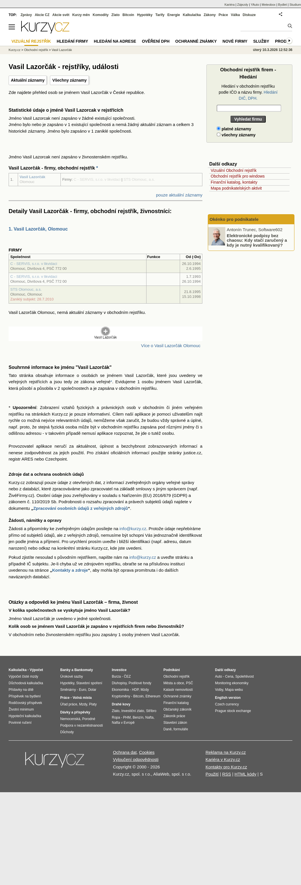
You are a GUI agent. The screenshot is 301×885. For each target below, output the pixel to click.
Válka (235, 15)
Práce (223, 15)
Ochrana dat (125, 752)
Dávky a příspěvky (75, 712)
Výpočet (36, 670)
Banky (65, 670)
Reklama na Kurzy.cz (226, 752)
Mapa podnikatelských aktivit (236, 188)
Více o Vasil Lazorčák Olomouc (170, 345)
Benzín (138, 717)
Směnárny (68, 690)
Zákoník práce (174, 716)
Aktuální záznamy (27, 80)
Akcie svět (60, 15)
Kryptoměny (121, 696)
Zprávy (26, 15)
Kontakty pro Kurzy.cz (226, 766)
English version (228, 698)
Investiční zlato (132, 711)
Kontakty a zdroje (70, 570)
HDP (135, 690)
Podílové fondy (139, 683)
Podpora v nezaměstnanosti (81, 725)
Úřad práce (68, 704)
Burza (116, 676)
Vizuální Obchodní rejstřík (234, 170)
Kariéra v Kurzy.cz (223, 759)
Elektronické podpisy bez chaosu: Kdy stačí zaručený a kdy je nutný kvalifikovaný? (257, 240)
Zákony (210, 15)
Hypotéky (145, 15)
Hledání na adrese (115, 41)
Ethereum (152, 696)
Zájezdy (242, 4)
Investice (119, 670)
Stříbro (151, 711)
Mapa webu (234, 690)
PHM (127, 717)
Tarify (160, 15)
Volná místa (82, 698)
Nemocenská (70, 719)
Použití (212, 774)
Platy (93, 704)
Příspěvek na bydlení (25, 696)
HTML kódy (245, 774)
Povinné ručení (20, 723)
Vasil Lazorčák (32, 177)
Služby (261, 41)
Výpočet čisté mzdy (23, 676)
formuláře (180, 729)
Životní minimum (21, 709)
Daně (167, 729)
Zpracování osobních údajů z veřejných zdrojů (80, 508)
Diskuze (249, 15)
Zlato (116, 15)
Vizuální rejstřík (31, 41)
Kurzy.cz (14, 50)
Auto (218, 676)
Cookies (147, 752)
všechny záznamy (236, 135)
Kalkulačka (192, 15)
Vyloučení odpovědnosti (136, 759)
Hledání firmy (72, 41)
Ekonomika (120, 690)
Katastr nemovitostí (178, 690)
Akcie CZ (42, 15)
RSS (226, 774)
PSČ (189, 683)
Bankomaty (83, 670)
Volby (219, 690)
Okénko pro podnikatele (234, 219)
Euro (82, 690)
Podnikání (171, 670)
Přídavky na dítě (21, 690)
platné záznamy (234, 129)
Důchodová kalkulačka (26, 683)
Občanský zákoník (177, 709)
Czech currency (227, 704)
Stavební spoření (89, 683)
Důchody (67, 732)
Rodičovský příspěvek (25, 703)
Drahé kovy (121, 704)
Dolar (92, 690)
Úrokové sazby (71, 676)
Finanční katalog (176, 703)
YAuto (255, 4)
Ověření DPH (155, 41)
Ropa (116, 717)
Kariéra (229, 4)
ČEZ (127, 676)
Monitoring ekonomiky (232, 683)
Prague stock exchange (233, 711)
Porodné (88, 719)
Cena (229, 676)
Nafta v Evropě (123, 723)
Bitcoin (128, 15)
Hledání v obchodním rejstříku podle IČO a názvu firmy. (248, 92)
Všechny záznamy (69, 80)
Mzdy (83, 704)
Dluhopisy (119, 683)
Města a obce (173, 683)
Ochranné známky (196, 41)
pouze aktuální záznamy (179, 194)
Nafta (149, 717)
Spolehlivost (244, 676)
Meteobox (268, 4)
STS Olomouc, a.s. (26, 289)
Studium (295, 4)
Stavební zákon (175, 723)
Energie (173, 15)
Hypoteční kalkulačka (25, 716)
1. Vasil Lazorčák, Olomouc (38, 229)
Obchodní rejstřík (36, 50)
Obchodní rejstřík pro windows (238, 176)
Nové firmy (234, 41)
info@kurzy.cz (133, 528)
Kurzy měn (81, 15)
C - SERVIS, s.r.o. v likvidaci (33, 263)
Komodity (100, 15)
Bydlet (282, 4)
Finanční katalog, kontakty (234, 182)
